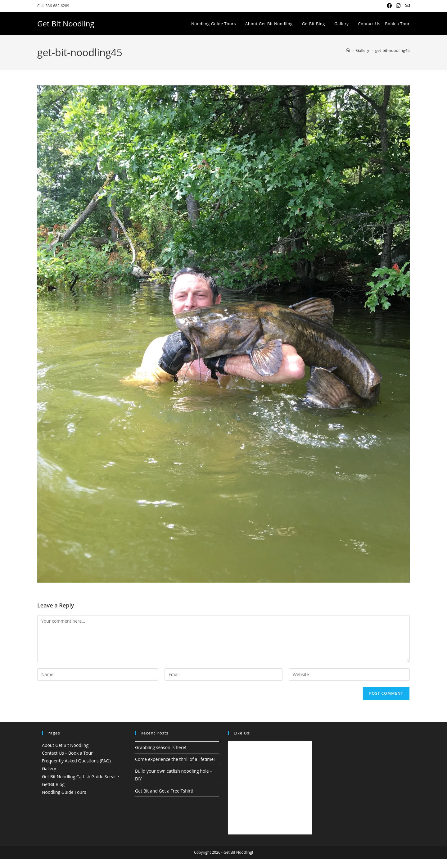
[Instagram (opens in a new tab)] (398, 6)
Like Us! (242, 733)
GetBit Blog (53, 784)
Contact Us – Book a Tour (67, 753)
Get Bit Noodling (65, 23)
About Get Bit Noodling (65, 745)
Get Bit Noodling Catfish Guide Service (80, 776)
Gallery (49, 768)
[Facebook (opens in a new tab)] (389, 6)
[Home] (348, 50)
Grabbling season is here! (160, 747)
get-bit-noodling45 (392, 50)
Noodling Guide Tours (64, 792)
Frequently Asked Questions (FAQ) (76, 761)
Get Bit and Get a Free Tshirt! (164, 791)
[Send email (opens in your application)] (406, 6)
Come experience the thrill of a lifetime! (175, 759)
